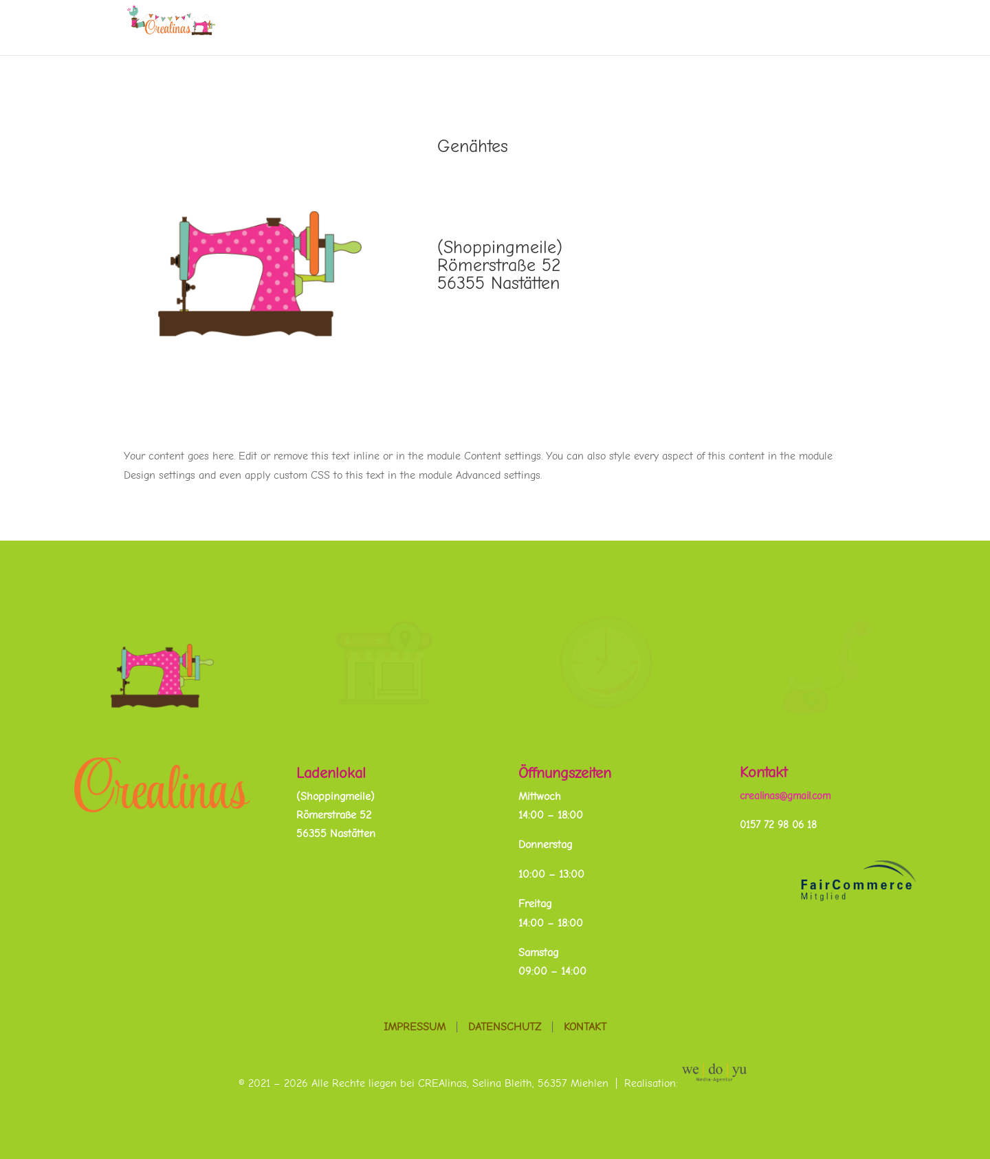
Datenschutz (504, 1027)
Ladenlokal (331, 773)
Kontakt (763, 772)
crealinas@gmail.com (785, 796)
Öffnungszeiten (564, 773)
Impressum (415, 1027)
